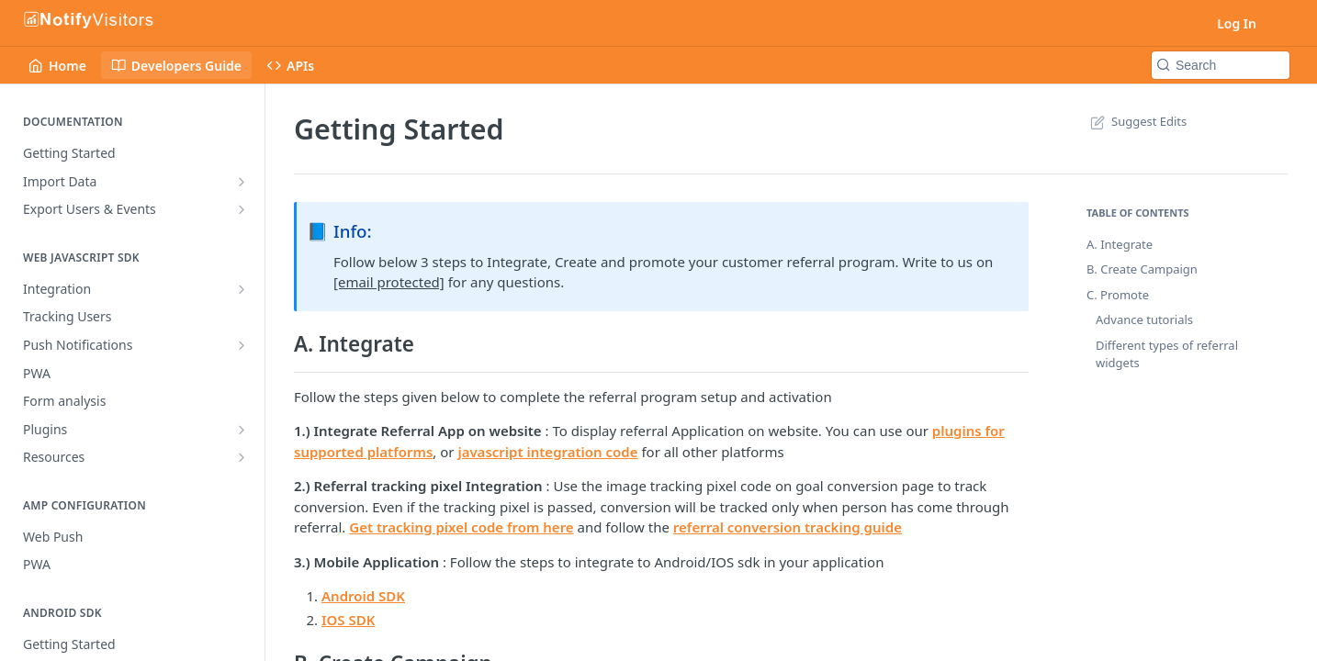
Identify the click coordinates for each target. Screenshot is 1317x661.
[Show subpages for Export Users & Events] (241, 209)
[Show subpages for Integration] (241, 289)
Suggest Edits (1136, 121)
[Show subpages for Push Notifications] (241, 345)
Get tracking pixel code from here (461, 527)
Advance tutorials (1144, 319)
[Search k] (1220, 65)
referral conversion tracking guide (787, 527)
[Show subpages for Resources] (241, 457)
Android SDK (363, 596)
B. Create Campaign (1142, 269)
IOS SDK (348, 620)
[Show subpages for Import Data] (241, 181)
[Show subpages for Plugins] (241, 429)
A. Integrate (1119, 244)
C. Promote (1117, 294)
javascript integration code (547, 452)
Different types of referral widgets (1167, 354)
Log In (1236, 23)
